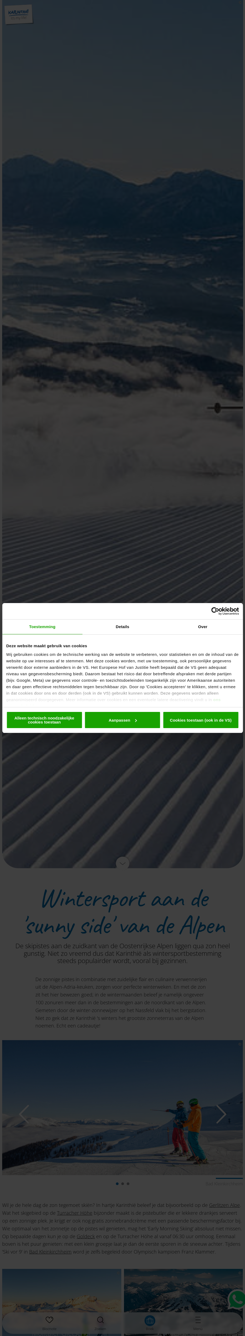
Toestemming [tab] (42, 626)
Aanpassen (123, 720)
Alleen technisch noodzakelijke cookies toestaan (44, 720)
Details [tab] (122, 626)
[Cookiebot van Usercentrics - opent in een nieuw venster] (215, 611)
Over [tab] (202, 626)
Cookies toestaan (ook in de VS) (200, 720)
